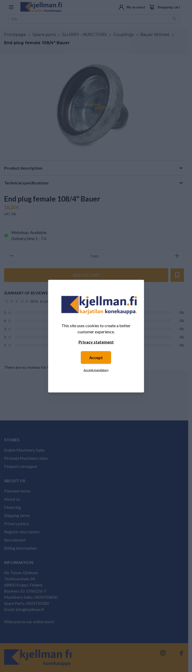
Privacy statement (96, 341)
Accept (96, 357)
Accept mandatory (96, 370)
